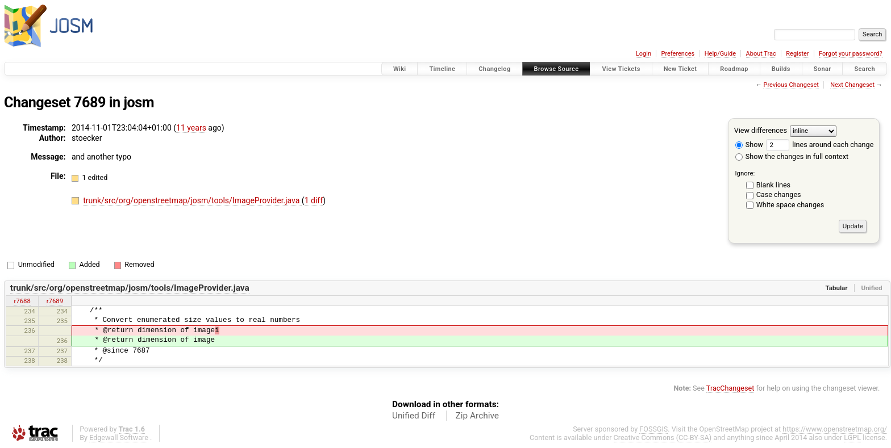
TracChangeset (730, 388)
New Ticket (680, 69)
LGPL (852, 437)
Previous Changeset (790, 85)
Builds (781, 69)
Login (643, 53)
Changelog (494, 69)
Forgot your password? (850, 53)
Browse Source (556, 69)
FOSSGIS (653, 429)
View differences (760, 130)
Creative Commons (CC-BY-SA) (663, 437)
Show (749, 144)
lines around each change (819, 144)
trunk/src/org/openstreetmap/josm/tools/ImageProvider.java (192, 200)
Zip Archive (477, 416)
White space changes (790, 204)
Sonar (822, 69)
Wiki (399, 69)
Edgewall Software (118, 437)
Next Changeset (852, 85)
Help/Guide (720, 53)
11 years (191, 127)
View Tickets (621, 69)
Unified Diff (413, 416)
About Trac (761, 53)
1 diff (314, 200)
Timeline (442, 69)
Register (797, 53)
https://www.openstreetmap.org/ (834, 429)
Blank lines (773, 185)
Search (864, 69)
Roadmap (734, 69)
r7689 (55, 301)
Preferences (677, 53)
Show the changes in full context (791, 156)
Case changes (778, 194)
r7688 (22, 301)
